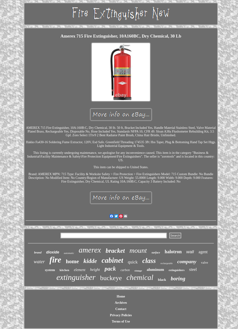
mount (138, 250)
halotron (173, 251)
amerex (90, 250)
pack (110, 269)
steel (193, 269)
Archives (121, 302)
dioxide (52, 252)
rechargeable (166, 263)
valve (204, 262)
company (186, 261)
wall (190, 251)
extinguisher (76, 277)
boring (178, 279)
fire (55, 259)
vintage (138, 270)
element (80, 270)
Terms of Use (121, 321)
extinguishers (177, 270)
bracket (115, 250)
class (149, 260)
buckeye (111, 278)
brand (38, 252)
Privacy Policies (121, 315)
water (39, 261)
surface (156, 252)
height (95, 269)
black (162, 280)
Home (121, 296)
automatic (69, 253)
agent (203, 252)
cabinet (112, 260)
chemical (139, 277)
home (72, 261)
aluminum (155, 269)
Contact (120, 309)
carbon (125, 270)
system (50, 270)
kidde (90, 261)
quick (133, 261)
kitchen (64, 270)
